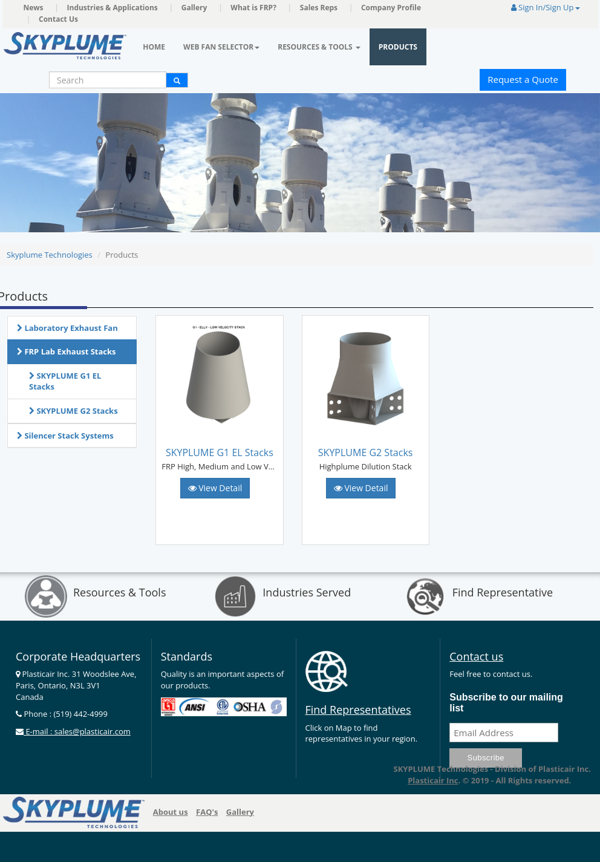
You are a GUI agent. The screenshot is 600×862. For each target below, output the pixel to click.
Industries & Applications (112, 7)
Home (154, 47)
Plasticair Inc (433, 780)
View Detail (215, 488)
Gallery (194, 7)
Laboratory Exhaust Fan (67, 327)
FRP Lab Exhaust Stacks (66, 351)
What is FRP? (253, 7)
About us (170, 811)
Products (398, 47)
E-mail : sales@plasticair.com (77, 731)
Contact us (476, 656)
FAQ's (207, 811)
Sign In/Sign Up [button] (545, 7)
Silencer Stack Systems (65, 435)
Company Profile (391, 7)
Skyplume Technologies (50, 254)
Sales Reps (319, 7)
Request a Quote (523, 79)
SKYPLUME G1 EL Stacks (65, 381)
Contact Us (58, 19)
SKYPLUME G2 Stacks (73, 410)
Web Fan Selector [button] (221, 47)
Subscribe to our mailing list (506, 702)
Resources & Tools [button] (319, 47)
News (34, 7)
